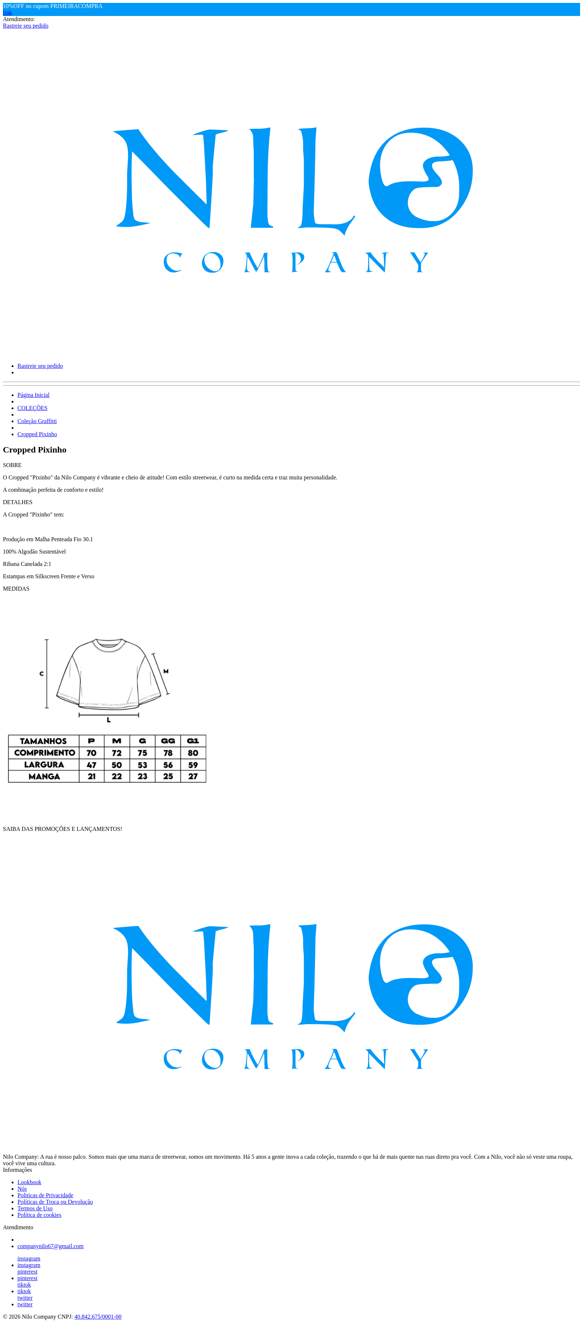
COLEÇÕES (32, 408)
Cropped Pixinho (37, 434)
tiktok (24, 1285)
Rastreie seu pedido (25, 26)
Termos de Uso (35, 1208)
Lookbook (29, 1182)
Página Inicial (33, 395)
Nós (22, 1189)
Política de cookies (39, 1215)
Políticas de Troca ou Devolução (55, 1202)
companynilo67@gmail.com (50, 1246)
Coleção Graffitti (37, 421)
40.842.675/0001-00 (98, 1317)
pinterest (27, 1271)
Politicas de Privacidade (45, 1195)
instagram (28, 1258)
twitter (25, 1298)
